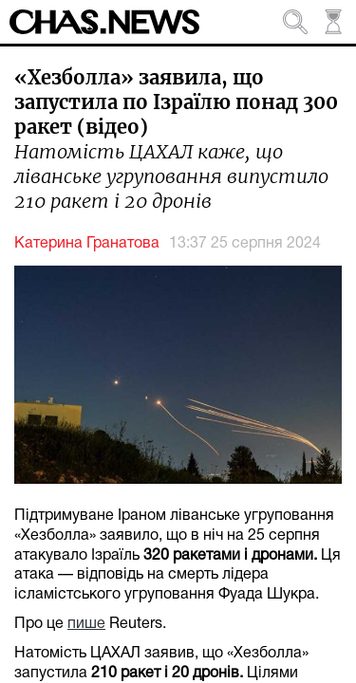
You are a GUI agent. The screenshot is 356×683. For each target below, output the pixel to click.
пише (86, 624)
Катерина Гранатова (86, 243)
